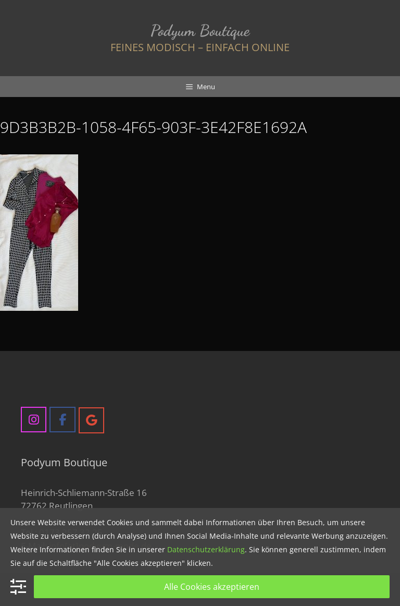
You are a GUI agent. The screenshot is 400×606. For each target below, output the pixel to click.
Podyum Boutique (200, 30)
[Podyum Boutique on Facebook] (62, 419)
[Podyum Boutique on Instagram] (33, 419)
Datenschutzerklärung (206, 549)
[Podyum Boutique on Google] (91, 420)
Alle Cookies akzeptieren (211, 586)
